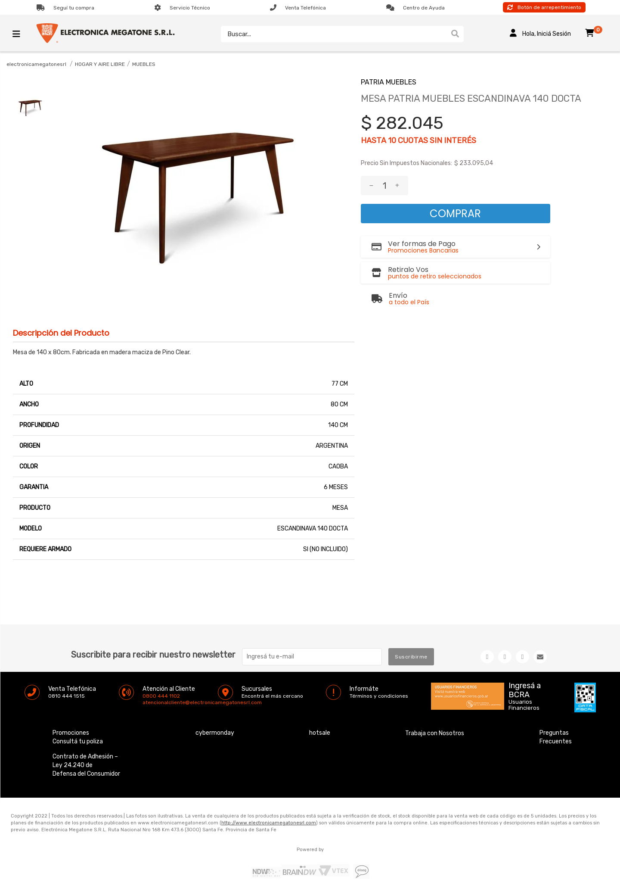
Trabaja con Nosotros (434, 733)
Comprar (455, 213)
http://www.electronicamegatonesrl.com (268, 823)
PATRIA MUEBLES (388, 82)
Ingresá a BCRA (524, 688)
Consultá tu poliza (78, 741)
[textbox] (333, 34)
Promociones (71, 732)
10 (392, 140)
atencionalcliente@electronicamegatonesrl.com (150, 702)
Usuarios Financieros (523, 705)
